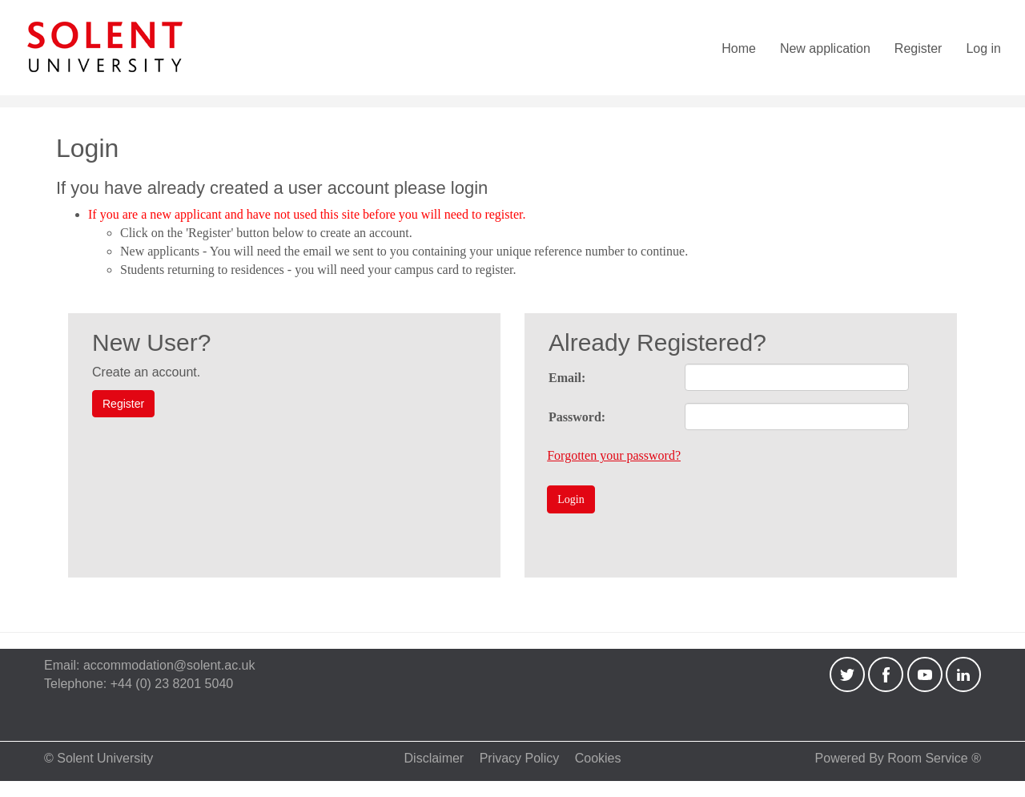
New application (825, 48)
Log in (983, 48)
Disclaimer (434, 758)
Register (918, 48)
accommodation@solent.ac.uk (169, 665)
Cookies (598, 758)
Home (739, 48)
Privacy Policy (520, 758)
